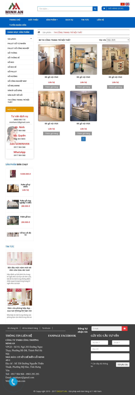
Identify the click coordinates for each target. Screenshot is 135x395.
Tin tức (85, 19)
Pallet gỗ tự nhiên (25, 187)
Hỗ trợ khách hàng (30, 328)
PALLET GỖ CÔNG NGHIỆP (18, 48)
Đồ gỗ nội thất (51, 77)
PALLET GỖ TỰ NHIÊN (17, 43)
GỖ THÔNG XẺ (14, 57)
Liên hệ (100, 19)
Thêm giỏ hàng (51, 87)
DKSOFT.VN (62, 391)
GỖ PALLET (12, 71)
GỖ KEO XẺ (12, 67)
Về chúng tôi (13, 328)
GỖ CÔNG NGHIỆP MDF (17, 81)
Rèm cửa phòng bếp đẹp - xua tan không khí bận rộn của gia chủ (19, 312)
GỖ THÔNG (12, 53)
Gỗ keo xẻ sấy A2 (25, 235)
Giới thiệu (33, 19)
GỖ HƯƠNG (12, 76)
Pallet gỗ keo (25, 218)
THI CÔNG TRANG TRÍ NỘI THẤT (18, 101)
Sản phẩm (52, 19)
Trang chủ (14, 19)
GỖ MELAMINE (14, 85)
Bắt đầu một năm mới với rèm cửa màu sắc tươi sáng (19, 271)
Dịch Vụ (69, 19)
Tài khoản (46, 328)
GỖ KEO (11, 62)
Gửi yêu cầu (123, 364)
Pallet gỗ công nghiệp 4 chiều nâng (25, 204)
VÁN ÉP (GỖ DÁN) (15, 90)
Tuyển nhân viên (17, 25)
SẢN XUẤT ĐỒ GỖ (15, 95)
